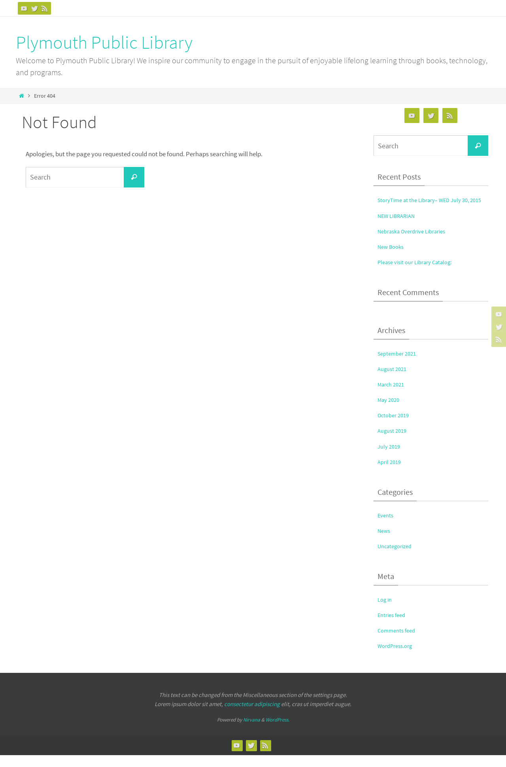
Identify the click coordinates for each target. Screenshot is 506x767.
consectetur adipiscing (252, 716)
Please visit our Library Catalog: (421, 273)
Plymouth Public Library (104, 42)
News (385, 542)
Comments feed (399, 642)
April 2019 (391, 473)
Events (387, 527)
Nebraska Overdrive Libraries (417, 243)
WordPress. (277, 732)
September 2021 (400, 365)
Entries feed (394, 627)
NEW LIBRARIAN (399, 227)
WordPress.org (398, 657)
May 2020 (390, 411)
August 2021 (394, 381)
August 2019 (394, 442)
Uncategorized (398, 557)
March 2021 (393, 396)
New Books (393, 258)
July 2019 (390, 458)
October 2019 (396, 427)
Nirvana (251, 732)
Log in (386, 611)
